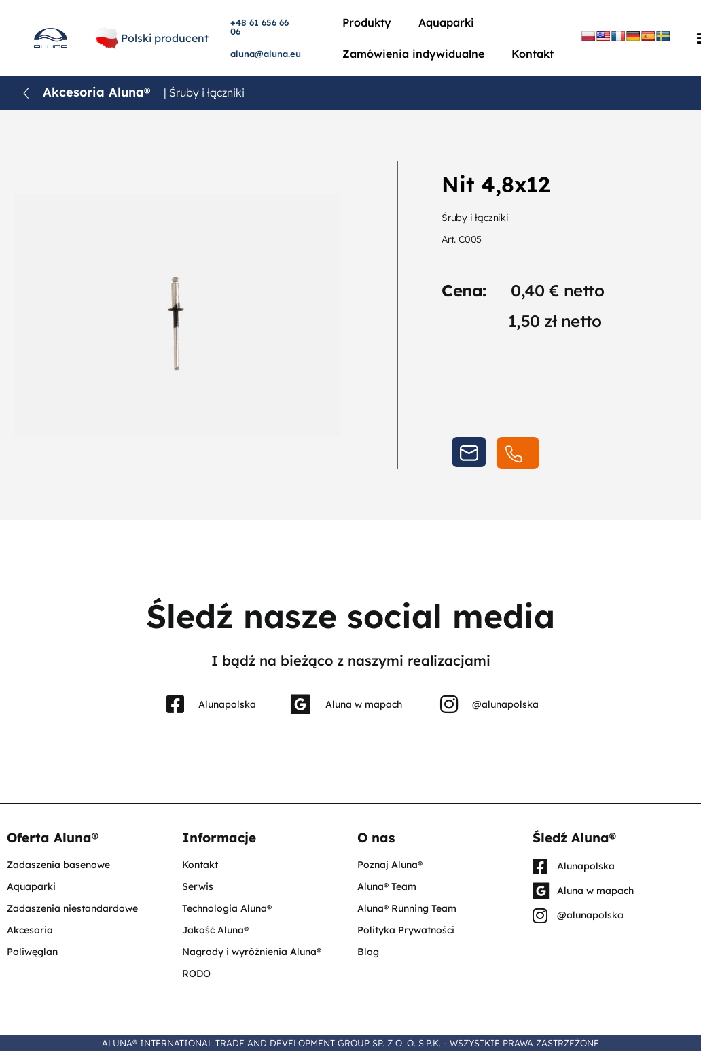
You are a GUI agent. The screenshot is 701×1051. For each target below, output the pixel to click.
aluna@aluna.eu (265, 53)
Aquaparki (446, 22)
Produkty (366, 22)
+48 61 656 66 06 (259, 27)
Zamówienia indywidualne (413, 54)
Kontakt (532, 54)
